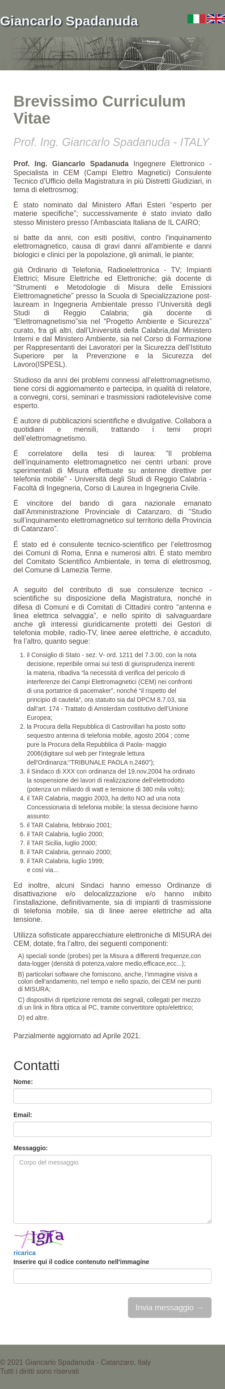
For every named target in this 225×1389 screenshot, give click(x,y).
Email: (22, 1114)
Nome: (23, 1081)
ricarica (24, 1252)
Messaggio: (30, 1148)
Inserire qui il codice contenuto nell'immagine (81, 1261)
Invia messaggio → (170, 1307)
